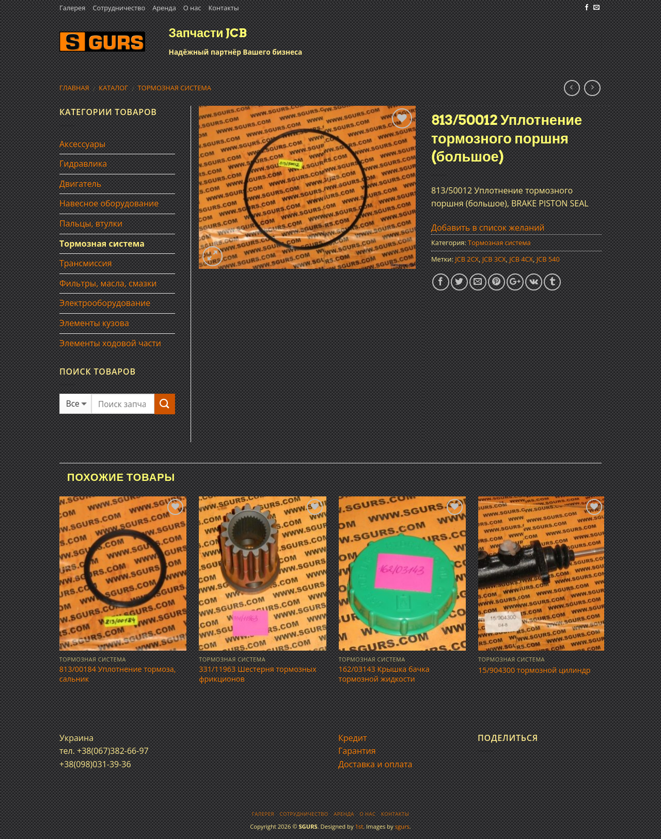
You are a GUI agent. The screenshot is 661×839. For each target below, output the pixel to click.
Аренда (164, 7)
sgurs (402, 826)
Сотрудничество (118, 7)
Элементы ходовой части (110, 343)
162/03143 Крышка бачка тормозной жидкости (384, 674)
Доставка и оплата (375, 764)
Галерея (72, 7)
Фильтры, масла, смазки (108, 283)
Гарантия (357, 750)
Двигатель (80, 183)
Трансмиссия (85, 263)
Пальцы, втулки (90, 223)
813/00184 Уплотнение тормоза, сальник (117, 674)
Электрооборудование (104, 303)
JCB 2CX (467, 259)
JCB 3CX (494, 259)
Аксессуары (82, 144)
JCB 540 (548, 259)
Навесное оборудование (109, 203)
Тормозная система (174, 87)
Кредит (352, 738)
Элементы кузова (94, 323)
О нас (192, 7)
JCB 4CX (521, 259)
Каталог (113, 87)
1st (359, 826)
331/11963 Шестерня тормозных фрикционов (257, 674)
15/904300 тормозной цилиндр (534, 670)
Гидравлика (83, 163)
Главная (74, 87)
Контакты (223, 7)
